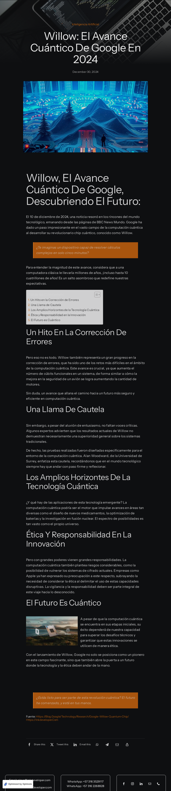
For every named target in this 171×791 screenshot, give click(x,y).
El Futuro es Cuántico (45, 320)
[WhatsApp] (97, 745)
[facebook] (123, 783)
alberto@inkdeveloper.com (34, 787)
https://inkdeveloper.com (42, 720)
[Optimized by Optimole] (18, 784)
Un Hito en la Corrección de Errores (54, 300)
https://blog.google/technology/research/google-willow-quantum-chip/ (82, 717)
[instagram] (132, 783)
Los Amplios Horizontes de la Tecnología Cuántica (65, 310)
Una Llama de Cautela (46, 305)
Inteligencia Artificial (85, 24)
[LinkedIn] (81, 745)
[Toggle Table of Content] (95, 295)
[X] (58, 745)
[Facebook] (35, 745)
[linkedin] (141, 783)
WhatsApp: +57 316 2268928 (85, 786)
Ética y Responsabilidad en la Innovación (58, 315)
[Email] (117, 745)
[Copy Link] (127, 745)
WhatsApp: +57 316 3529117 (85, 781)
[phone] (158, 783)
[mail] (149, 783)
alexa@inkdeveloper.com (34, 780)
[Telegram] (107, 745)
